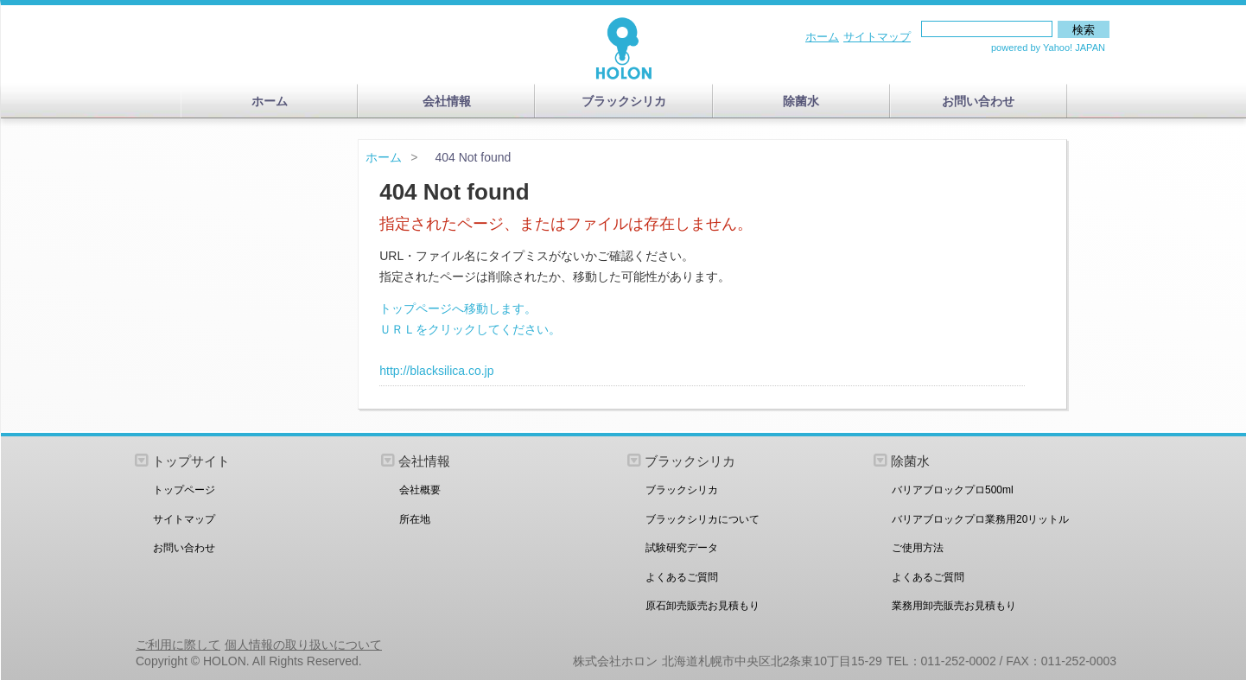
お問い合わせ (978, 101)
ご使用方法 (918, 548)
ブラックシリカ (624, 101)
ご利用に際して (178, 644)
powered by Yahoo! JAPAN (1048, 47)
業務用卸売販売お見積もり (954, 606)
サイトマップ (877, 36)
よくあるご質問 (681, 577)
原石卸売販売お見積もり (702, 606)
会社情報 (447, 101)
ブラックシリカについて (702, 519)
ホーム (822, 36)
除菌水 (801, 101)
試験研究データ (681, 548)
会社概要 (420, 490)
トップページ (184, 490)
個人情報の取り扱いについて (303, 644)
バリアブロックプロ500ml (953, 490)
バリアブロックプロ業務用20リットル (980, 519)
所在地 (414, 519)
